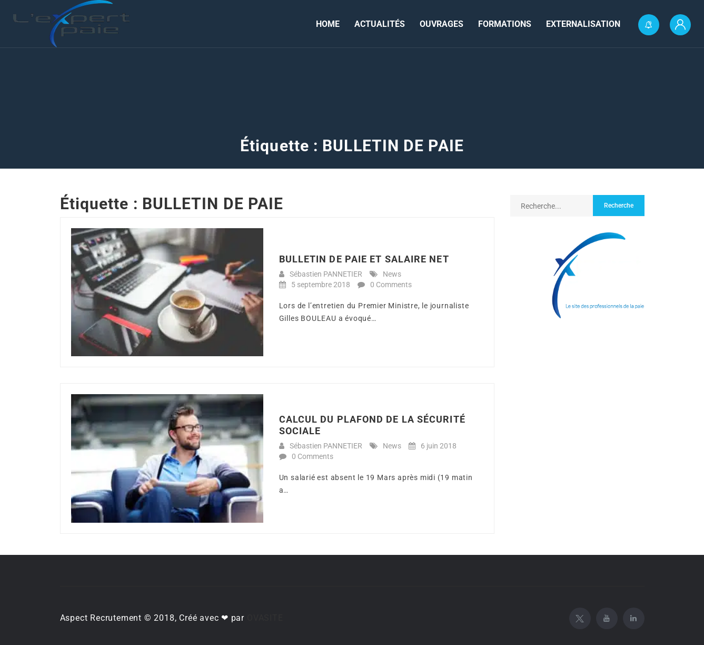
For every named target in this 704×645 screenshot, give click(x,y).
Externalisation (583, 24)
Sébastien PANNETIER (326, 274)
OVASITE (265, 618)
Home (328, 24)
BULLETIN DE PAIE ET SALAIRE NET (364, 259)
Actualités (379, 24)
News (392, 274)
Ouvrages (441, 24)
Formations (504, 24)
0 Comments (391, 284)
